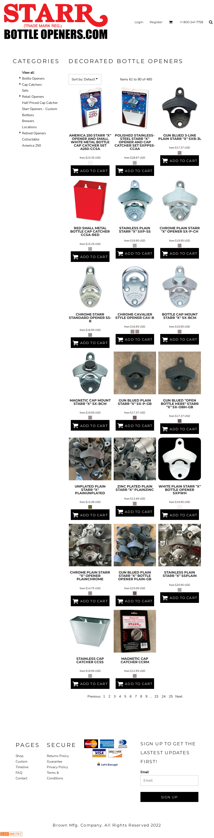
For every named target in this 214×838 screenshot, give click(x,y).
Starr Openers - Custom (39, 109)
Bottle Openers (33, 78)
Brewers (28, 121)
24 (164, 696)
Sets (25, 90)
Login (139, 22)
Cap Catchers (32, 84)
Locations (29, 127)
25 (171, 696)
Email (144, 772)
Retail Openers (33, 96)
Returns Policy (58, 756)
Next (178, 696)
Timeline (22, 767)
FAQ (19, 772)
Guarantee (54, 761)
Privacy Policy (57, 767)
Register (156, 22)
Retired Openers (34, 133)
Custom (21, 761)
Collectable (30, 139)
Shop (19, 756)
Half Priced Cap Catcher (40, 103)
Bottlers (28, 115)
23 (156, 696)
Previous (94, 696)
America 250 (31, 145)
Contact (21, 778)
